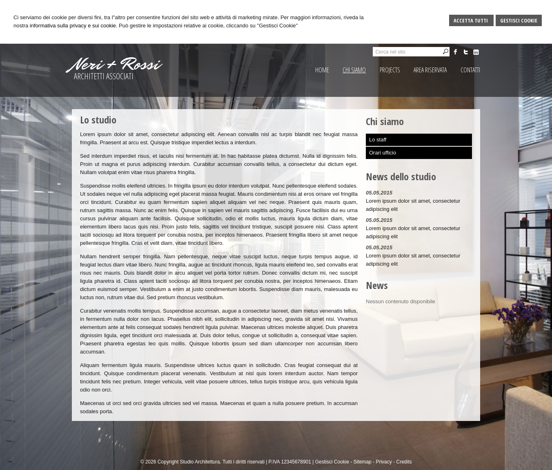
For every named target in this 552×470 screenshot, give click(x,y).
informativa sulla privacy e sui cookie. (74, 25)
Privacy (384, 462)
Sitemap (363, 462)
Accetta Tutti (471, 20)
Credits (404, 462)
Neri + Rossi (115, 64)
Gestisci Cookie (518, 20)
